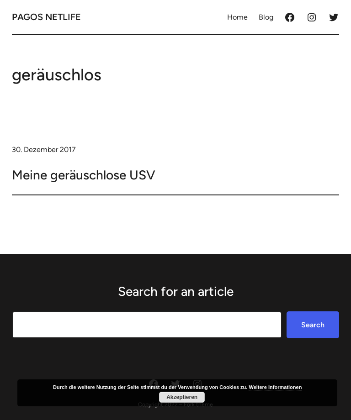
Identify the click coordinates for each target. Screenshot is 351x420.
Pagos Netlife (46, 16)
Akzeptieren (181, 397)
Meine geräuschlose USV (83, 175)
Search (312, 324)
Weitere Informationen (275, 387)
